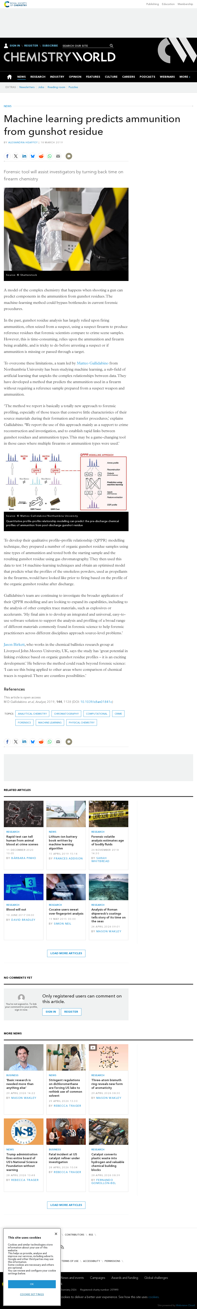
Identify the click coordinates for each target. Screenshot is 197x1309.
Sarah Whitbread (100, 860)
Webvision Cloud (185, 1305)
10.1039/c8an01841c (96, 702)
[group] (183, 76)
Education (168, 4)
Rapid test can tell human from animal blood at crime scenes (22, 840)
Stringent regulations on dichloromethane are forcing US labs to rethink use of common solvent (65, 1087)
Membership (185, 4)
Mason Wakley (108, 931)
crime (118, 713)
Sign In (15, 45)
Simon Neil (62, 923)
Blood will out (16, 909)
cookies (153, 1297)
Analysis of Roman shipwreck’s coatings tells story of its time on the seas (108, 915)
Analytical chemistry (32, 713)
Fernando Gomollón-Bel (103, 1181)
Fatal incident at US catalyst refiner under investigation (64, 1158)
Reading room (56, 87)
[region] (32, 1267)
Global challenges (156, 1278)
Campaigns (97, 1278)
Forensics (24, 722)
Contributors (74, 1234)
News (8, 106)
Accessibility (91, 1261)
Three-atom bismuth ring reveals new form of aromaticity (107, 1084)
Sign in (51, 1011)
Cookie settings (32, 1294)
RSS (91, 1234)
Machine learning (50, 722)
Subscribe (50, 45)
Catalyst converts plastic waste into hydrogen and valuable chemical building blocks (107, 1162)
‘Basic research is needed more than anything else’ (19, 1084)
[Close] (56, 1234)
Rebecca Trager (67, 1105)
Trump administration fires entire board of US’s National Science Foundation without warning (22, 1162)
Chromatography (66, 713)
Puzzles (73, 87)
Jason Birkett (14, 644)
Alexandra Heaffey (23, 142)
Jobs (41, 87)
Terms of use (69, 1261)
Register (31, 45)
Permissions (112, 1261)
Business (12, 1075)
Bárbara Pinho (23, 858)
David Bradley (23, 920)
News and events (72, 1278)
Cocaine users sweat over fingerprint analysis (66, 911)
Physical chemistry (81, 722)
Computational (96, 713)
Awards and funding (124, 1278)
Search (111, 45)
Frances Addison (68, 858)
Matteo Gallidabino (93, 363)
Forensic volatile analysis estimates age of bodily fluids (107, 840)
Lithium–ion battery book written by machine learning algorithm (63, 842)
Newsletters (27, 87)
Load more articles (66, 953)
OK (32, 1284)
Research (12, 831)
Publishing (152, 4)
